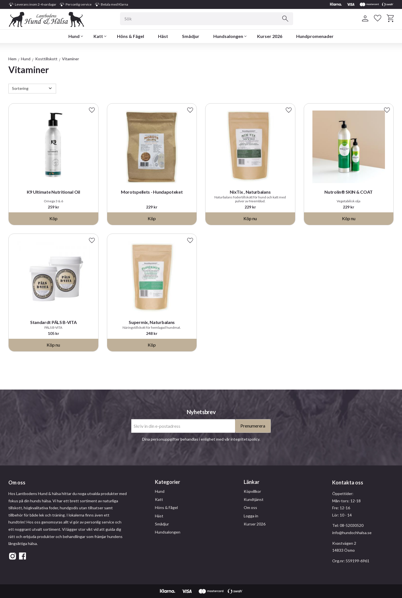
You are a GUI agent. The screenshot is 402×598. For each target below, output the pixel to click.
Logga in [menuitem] (251, 515)
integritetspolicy (245, 439)
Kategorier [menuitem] (167, 481)
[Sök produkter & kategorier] (206, 18)
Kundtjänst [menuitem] (254, 499)
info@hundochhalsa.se (352, 532)
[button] (377, 18)
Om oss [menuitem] (250, 507)
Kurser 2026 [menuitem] (269, 36)
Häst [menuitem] (163, 36)
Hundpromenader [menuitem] (315, 36)
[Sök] (285, 18)
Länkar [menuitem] (251, 481)
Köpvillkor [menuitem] (252, 491)
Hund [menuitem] (74, 36)
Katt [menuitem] (98, 36)
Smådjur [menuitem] (190, 36)
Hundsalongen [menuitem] (228, 36)
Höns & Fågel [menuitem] (130, 36)
